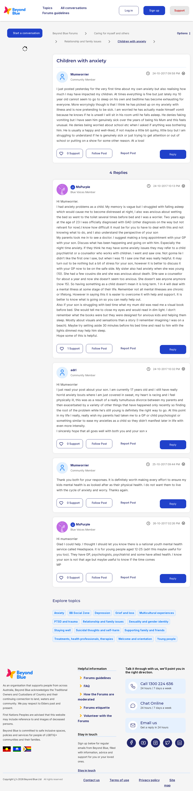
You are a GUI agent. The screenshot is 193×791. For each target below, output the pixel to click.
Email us (148, 723)
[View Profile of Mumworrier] (79, 74)
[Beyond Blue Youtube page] (143, 750)
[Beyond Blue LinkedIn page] (180, 750)
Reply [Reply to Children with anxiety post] (172, 154)
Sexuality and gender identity (148, 621)
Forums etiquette (97, 708)
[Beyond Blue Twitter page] (168, 750)
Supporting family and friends (145, 630)
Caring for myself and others (111, 33)
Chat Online (152, 703)
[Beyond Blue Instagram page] (155, 750)
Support (179, 10)
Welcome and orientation (135, 638)
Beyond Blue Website (19, 673)
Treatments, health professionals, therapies (83, 638)
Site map (169, 782)
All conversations (74, 8)
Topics (47, 8)
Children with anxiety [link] (132, 41)
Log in (129, 10)
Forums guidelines (55, 13)
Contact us (91, 780)
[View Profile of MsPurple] (83, 187)
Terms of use (119, 780)
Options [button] (182, 33)
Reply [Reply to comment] (172, 349)
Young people (166, 638)
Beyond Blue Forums (20, 10)
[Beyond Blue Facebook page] (131, 750)
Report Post (128, 153)
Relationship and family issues (82, 41)
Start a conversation (26, 33)
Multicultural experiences (156, 612)
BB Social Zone (79, 612)
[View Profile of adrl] (73, 370)
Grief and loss (124, 612)
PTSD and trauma (66, 621)
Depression (102, 612)
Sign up (154, 10)
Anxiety (59, 612)
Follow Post (99, 153)
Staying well (62, 630)
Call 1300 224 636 (156, 683)
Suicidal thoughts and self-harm (97, 630)
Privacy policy (149, 780)
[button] (61, 153)
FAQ (87, 686)
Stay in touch (87, 770)
